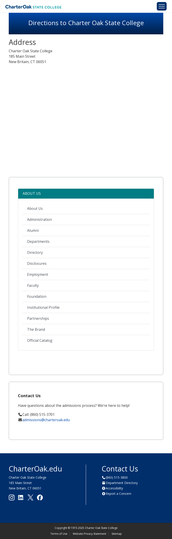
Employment (37, 274)
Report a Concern (118, 493)
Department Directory (122, 483)
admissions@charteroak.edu (46, 419)
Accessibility (114, 488)
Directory (35, 252)
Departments (38, 241)
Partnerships (38, 318)
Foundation (36, 296)
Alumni (33, 230)
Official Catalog (39, 340)
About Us (35, 208)
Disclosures (37, 263)
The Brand (36, 329)
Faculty (33, 285)
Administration (39, 219)
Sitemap (117, 534)
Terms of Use (58, 534)
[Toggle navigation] (162, 6)
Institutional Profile (43, 307)
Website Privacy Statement (89, 534)
